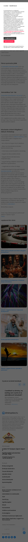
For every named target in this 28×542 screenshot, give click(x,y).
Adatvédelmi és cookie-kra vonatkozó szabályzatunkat (14, 32)
